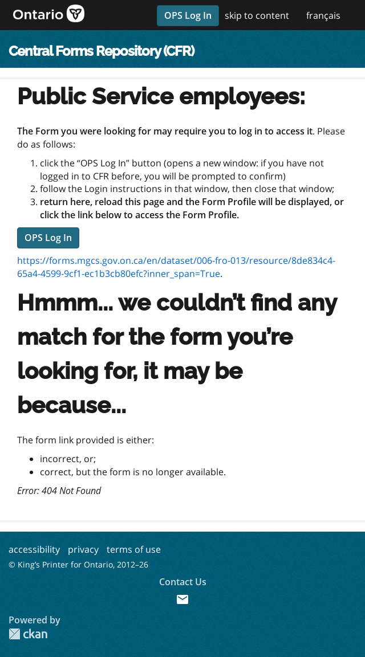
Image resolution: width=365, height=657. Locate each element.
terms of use (134, 549)
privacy (83, 549)
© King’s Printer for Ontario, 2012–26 (78, 564)
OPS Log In (188, 15)
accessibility (34, 549)
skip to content (257, 15)
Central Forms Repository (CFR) (101, 51)
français (323, 15)
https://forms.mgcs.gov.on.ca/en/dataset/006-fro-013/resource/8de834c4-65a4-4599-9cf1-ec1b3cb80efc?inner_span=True (176, 267)
